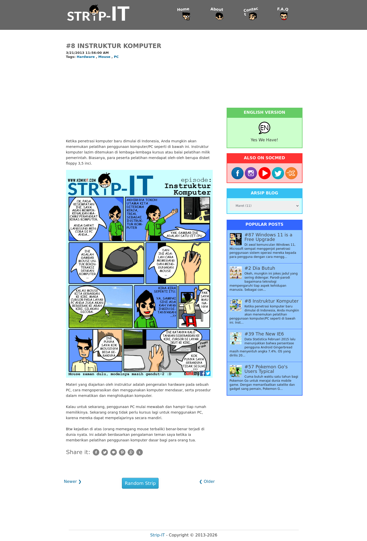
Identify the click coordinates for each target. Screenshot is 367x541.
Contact (250, 11)
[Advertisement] (139, 99)
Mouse (105, 57)
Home (183, 9)
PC (116, 57)
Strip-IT (157, 535)
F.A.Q (283, 9)
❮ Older (207, 481)
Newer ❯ (73, 481)
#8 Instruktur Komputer (113, 46)
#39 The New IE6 (264, 334)
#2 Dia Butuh (260, 268)
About (216, 9)
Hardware (86, 57)
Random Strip (140, 483)
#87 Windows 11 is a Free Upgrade (269, 237)
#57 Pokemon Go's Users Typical (266, 369)
